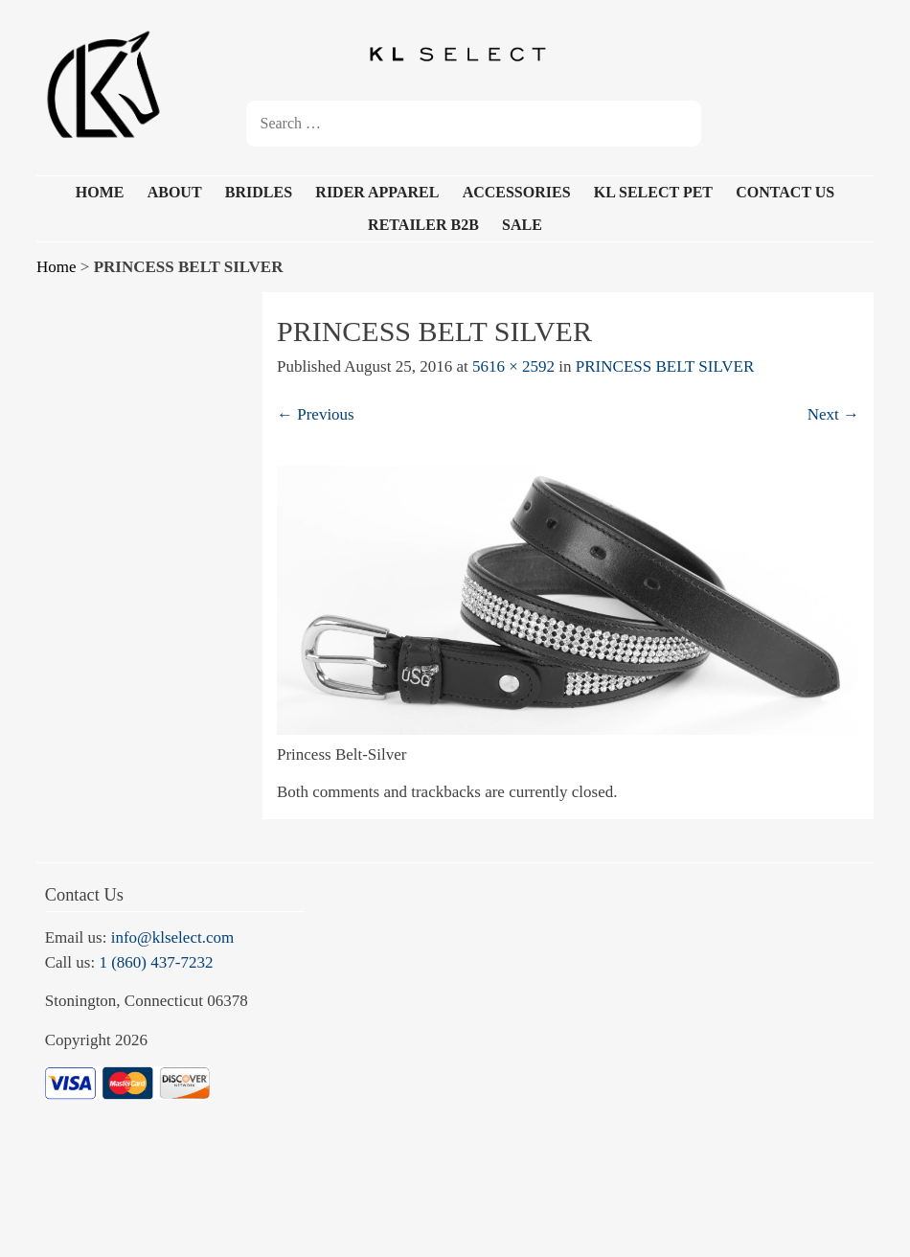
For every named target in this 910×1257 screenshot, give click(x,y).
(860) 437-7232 (162, 962)
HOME (100, 192)
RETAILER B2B (423, 225)
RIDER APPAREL (377, 192)
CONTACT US (785, 192)
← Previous (315, 414)
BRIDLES (258, 192)
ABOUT (175, 192)
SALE (522, 225)
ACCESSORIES (517, 192)
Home (56, 267)
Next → (833, 414)
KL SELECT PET (653, 192)
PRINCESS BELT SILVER (665, 366)
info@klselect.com (172, 937)
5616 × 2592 (513, 366)
